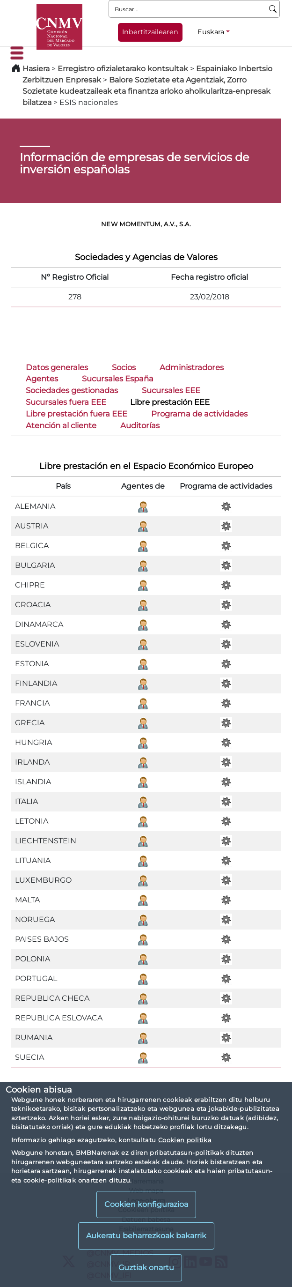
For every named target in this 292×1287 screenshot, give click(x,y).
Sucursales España (117, 378)
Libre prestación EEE (170, 402)
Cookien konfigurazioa (146, 1204)
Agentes (42, 378)
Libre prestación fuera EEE (76, 413)
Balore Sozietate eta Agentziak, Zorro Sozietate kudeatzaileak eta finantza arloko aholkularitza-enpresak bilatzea (146, 91)
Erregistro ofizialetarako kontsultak (123, 68)
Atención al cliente (61, 425)
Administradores (192, 367)
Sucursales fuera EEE (66, 402)
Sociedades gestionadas (72, 390)
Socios (124, 367)
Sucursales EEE (171, 390)
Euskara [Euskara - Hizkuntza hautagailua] (210, 32)
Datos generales (57, 367)
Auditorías (140, 425)
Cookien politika (185, 1140)
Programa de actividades (199, 413)
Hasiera (36, 68)
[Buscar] (273, 9)
